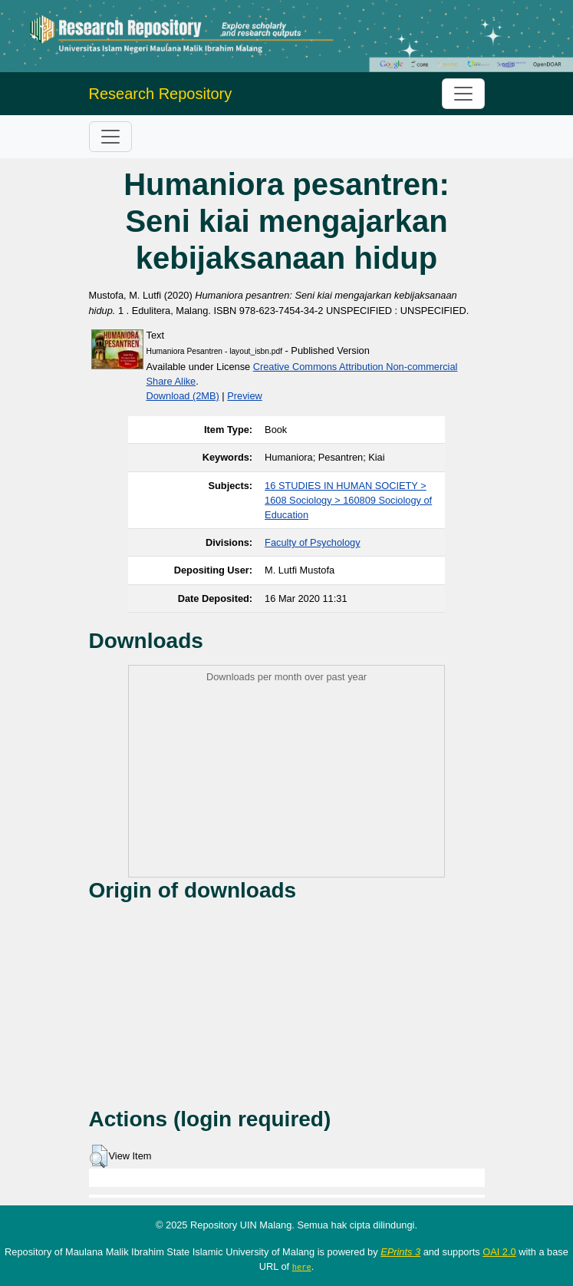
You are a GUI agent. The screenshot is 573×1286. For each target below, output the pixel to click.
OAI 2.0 (498, 1252)
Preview (244, 396)
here (301, 1266)
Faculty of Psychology (312, 542)
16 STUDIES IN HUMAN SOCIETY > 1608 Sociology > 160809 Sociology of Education (348, 500)
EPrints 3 (400, 1252)
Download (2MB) (183, 396)
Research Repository (160, 93)
